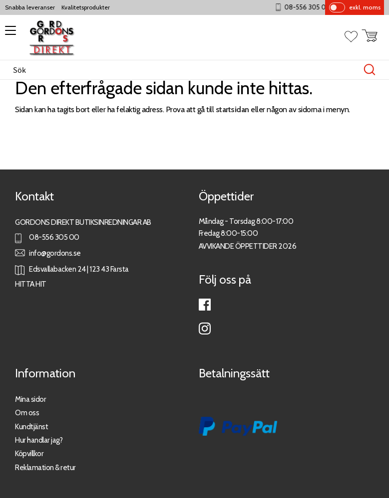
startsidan (232, 109)
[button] (8, 34)
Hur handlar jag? (38, 440)
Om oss (27, 412)
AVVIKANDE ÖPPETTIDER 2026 (248, 246)
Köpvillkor (29, 453)
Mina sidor (30, 399)
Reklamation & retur (45, 467)
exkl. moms (365, 7)
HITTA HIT (30, 284)
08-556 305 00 (315, 7)
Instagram (205, 328)
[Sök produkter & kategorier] (184, 69)
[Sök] (369, 69)
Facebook (205, 305)
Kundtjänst (31, 426)
